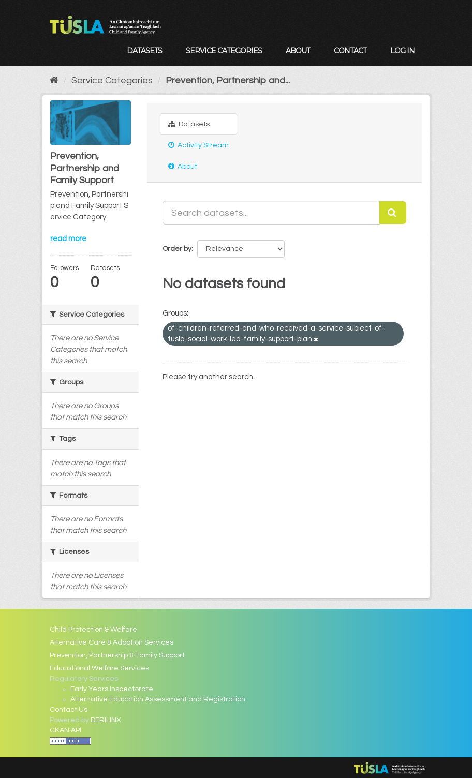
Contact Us (68, 709)
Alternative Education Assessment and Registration (157, 699)
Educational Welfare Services (99, 668)
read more (68, 239)
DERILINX (106, 720)
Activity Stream (198, 145)
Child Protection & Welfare (93, 629)
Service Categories (224, 50)
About (298, 50)
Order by (177, 248)
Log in (402, 50)
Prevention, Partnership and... (228, 80)
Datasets (144, 50)
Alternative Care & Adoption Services (111, 642)
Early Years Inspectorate (111, 689)
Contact (350, 50)
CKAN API (65, 730)
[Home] (54, 80)
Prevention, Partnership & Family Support (117, 655)
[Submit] (392, 212)
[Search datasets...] (271, 213)
